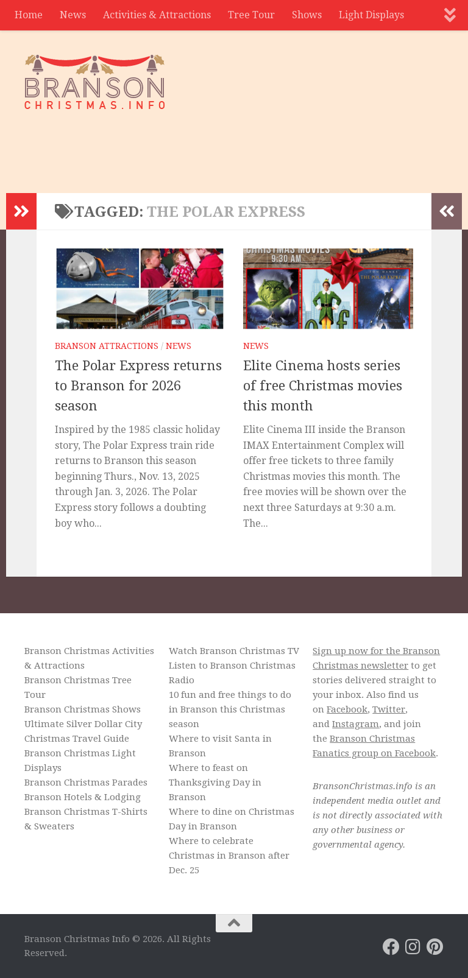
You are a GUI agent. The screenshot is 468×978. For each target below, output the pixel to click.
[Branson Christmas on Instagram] (413, 946)
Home (29, 15)
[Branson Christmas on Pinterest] (435, 946)
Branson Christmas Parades (85, 782)
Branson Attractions (106, 346)
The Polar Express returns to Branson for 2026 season (138, 385)
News (73, 15)
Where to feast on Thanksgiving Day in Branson (215, 782)
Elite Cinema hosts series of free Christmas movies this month (322, 385)
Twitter (388, 709)
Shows (307, 15)
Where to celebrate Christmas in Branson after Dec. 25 (229, 856)
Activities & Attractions (157, 15)
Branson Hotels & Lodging (82, 797)
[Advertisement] (222, 143)
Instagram (355, 724)
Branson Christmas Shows (82, 709)
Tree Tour (251, 15)
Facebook (347, 709)
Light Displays (371, 15)
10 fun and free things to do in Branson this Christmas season (230, 709)
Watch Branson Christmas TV (234, 651)
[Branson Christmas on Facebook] (391, 946)
